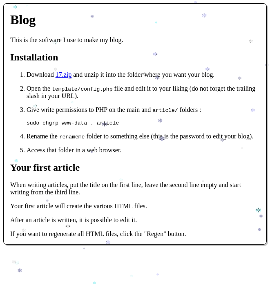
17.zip (64, 74)
